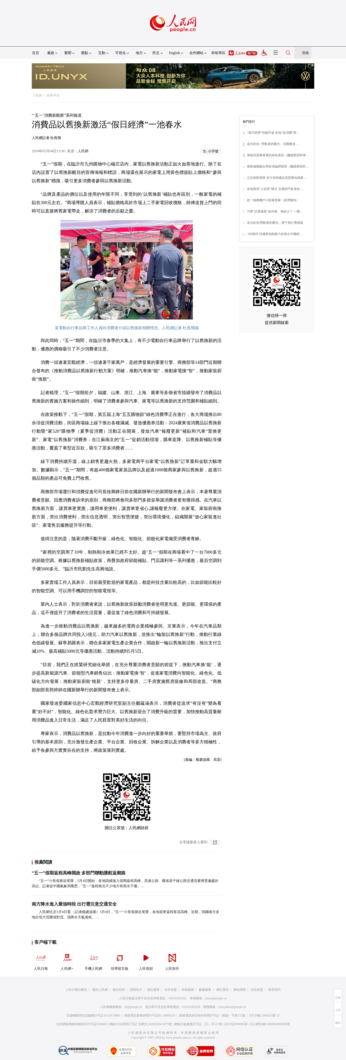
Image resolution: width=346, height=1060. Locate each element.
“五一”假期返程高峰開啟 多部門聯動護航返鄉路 (79, 872)
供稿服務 (188, 989)
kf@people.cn (133, 1007)
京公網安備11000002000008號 (270, 1024)
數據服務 (205, 989)
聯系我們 (274, 989)
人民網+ (67, 960)
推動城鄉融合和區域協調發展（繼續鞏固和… (278, 166)
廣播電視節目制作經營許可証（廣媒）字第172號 (212, 1015)
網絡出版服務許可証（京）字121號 (198, 1024)
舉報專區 (218, 53)
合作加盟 (170, 989)
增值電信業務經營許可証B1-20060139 (149, 1015)
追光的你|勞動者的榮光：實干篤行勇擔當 (275, 222)
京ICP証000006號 (236, 1024)
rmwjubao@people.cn (232, 1007)
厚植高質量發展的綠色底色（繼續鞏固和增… (278, 155)
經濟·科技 (53, 95)
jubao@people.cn (216, 998)
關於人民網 (100, 989)
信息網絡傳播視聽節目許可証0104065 (81, 1024)
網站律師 (239, 989)
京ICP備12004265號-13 (264, 1015)
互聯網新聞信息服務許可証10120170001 (93, 1015)
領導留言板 (119, 960)
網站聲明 (222, 989)
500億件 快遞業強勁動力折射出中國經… (275, 234)
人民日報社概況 (76, 989)
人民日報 (41, 960)
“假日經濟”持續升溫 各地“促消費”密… (273, 132)
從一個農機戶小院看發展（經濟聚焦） (273, 200)
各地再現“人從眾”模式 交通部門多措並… (275, 189)
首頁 (35, 53)
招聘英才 (136, 989)
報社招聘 (119, 989)
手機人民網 (93, 960)
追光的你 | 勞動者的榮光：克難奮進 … (273, 144)
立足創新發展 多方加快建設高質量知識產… (277, 177)
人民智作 (172, 960)
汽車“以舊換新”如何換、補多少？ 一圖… (275, 211)
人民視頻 (146, 960)
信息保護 (257, 989)
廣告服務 (153, 989)
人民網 (37, 95)
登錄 (305, 53)
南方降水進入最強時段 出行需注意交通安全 (74, 904)
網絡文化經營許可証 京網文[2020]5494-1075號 (140, 1024)
